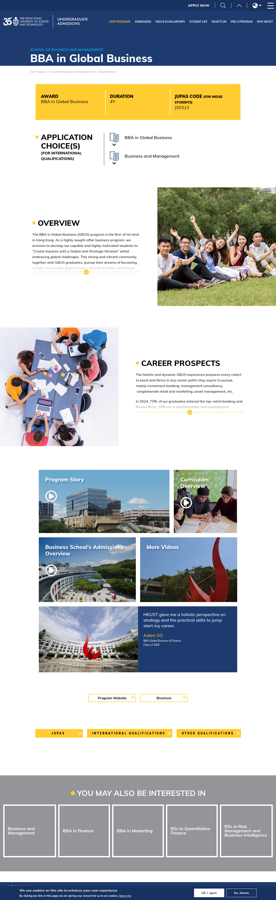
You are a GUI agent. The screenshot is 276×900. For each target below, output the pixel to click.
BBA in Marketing (134, 830)
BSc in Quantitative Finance (190, 831)
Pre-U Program (241, 21)
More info (125, 895)
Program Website (112, 698)
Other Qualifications (208, 733)
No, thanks (241, 893)
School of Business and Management (72, 71)
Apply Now (198, 5)
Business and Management (21, 831)
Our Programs (119, 21)
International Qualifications (128, 733)
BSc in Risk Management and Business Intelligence (245, 831)
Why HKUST (265, 21)
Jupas (58, 733)
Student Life (198, 21)
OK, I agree (209, 893)
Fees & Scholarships (170, 21)
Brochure (164, 698)
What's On (219, 21)
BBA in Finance (78, 830)
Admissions (143, 21)
